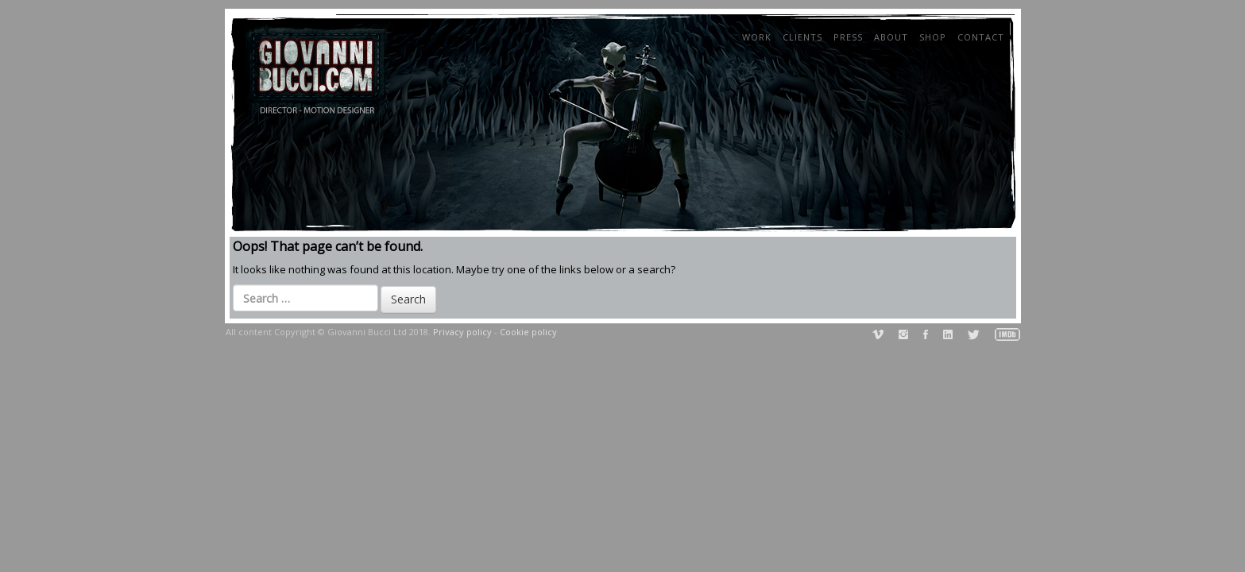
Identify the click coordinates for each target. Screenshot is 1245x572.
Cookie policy (528, 332)
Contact (980, 37)
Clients (802, 37)
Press (848, 37)
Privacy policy (462, 332)
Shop (932, 37)
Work (756, 37)
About (891, 37)
